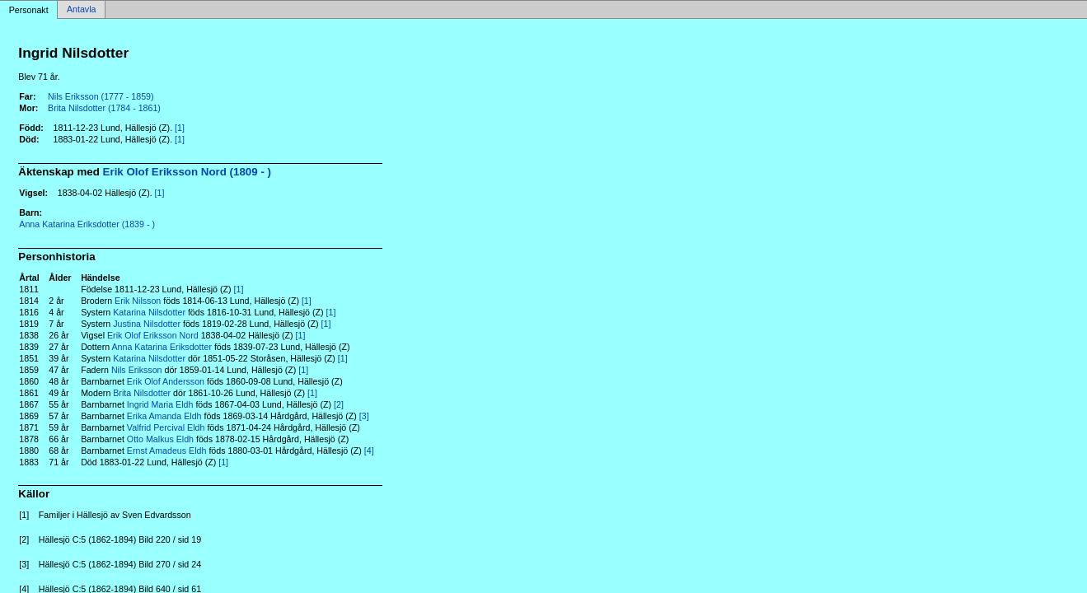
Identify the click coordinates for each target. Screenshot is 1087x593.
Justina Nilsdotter (146, 324)
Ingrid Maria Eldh (160, 404)
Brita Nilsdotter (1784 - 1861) (104, 108)
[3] (364, 416)
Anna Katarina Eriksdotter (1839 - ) (87, 224)
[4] (369, 450)
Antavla (81, 10)
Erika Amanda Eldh (164, 416)
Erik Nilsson (138, 301)
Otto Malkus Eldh (160, 439)
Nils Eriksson (136, 370)
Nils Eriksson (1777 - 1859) (101, 96)
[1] (180, 128)
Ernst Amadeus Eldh (167, 450)
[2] (339, 404)
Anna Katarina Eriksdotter (162, 347)
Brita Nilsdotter (142, 393)
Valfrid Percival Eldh (166, 427)
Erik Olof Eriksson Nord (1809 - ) (187, 172)
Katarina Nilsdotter (149, 312)
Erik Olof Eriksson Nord (153, 335)
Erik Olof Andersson (165, 381)
